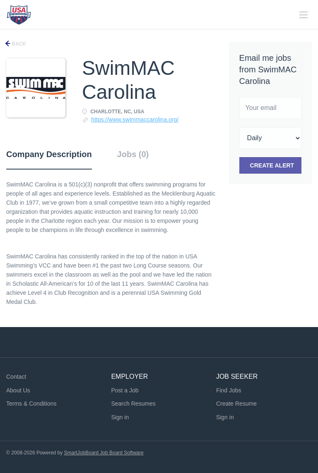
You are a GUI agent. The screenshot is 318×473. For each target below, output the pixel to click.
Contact (16, 376)
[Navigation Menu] (303, 14)
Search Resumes (133, 403)
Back (18, 44)
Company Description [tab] (49, 154)
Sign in (120, 417)
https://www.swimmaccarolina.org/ (134, 119)
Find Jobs (228, 390)
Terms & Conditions (31, 403)
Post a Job (124, 390)
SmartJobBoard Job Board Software (104, 453)
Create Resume (236, 403)
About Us (18, 390)
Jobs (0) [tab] (133, 154)
